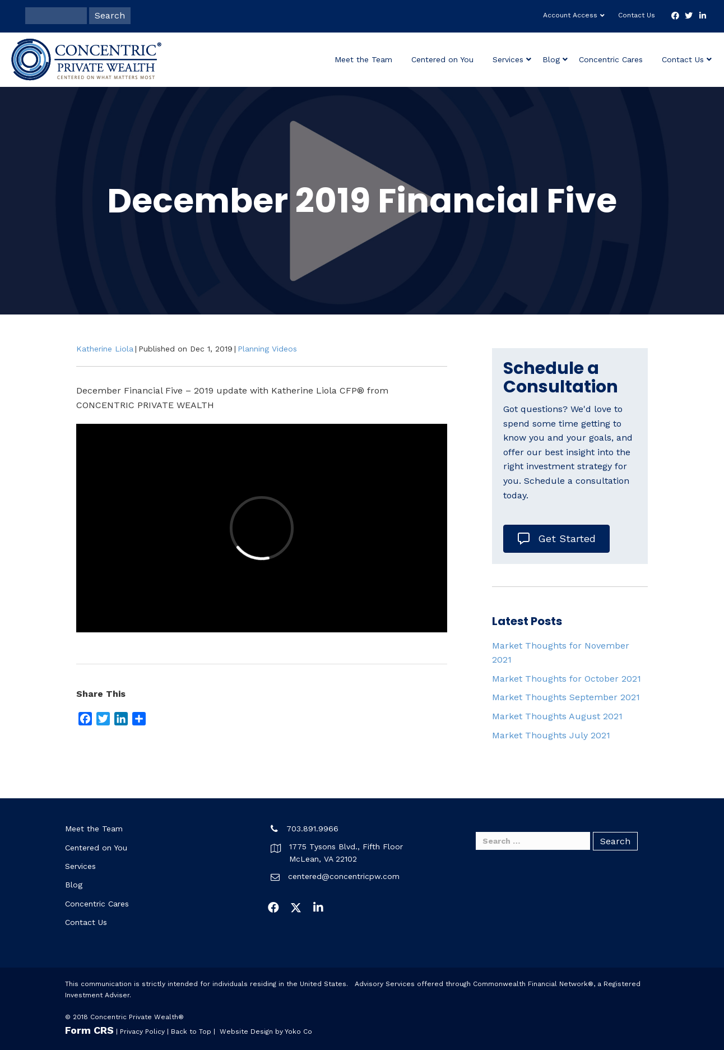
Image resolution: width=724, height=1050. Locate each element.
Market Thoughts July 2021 (551, 735)
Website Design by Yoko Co (266, 1031)
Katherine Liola (104, 348)
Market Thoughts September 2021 (566, 697)
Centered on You (442, 59)
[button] (273, 907)
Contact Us (636, 15)
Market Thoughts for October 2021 (566, 678)
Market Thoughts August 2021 (557, 716)
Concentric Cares (611, 59)
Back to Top (191, 1031)
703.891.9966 (312, 828)
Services (508, 59)
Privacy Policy (142, 1031)
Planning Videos (267, 348)
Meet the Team (363, 59)
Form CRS (89, 1030)
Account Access (570, 15)
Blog (551, 59)
